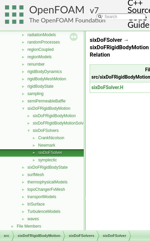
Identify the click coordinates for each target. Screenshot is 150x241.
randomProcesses (43, 42)
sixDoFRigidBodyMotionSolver (60, 123)
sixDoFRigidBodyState (47, 167)
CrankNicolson (51, 138)
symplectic (47, 160)
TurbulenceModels (43, 211)
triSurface (36, 204)
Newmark (46, 145)
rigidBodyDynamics (44, 71)
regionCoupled (40, 49)
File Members (29, 226)
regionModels (39, 57)
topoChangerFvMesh (46, 189)
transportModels (41, 196)
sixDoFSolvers (46, 130)
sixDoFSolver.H (107, 87)
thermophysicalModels (47, 182)
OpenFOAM (57, 9)
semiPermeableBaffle (46, 101)
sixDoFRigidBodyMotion (48, 108)
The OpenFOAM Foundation (67, 20)
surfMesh (35, 174)
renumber (36, 64)
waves (33, 219)
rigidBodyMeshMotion (46, 79)
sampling (35, 93)
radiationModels (41, 34)
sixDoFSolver (50, 152)
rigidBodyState (40, 86)
